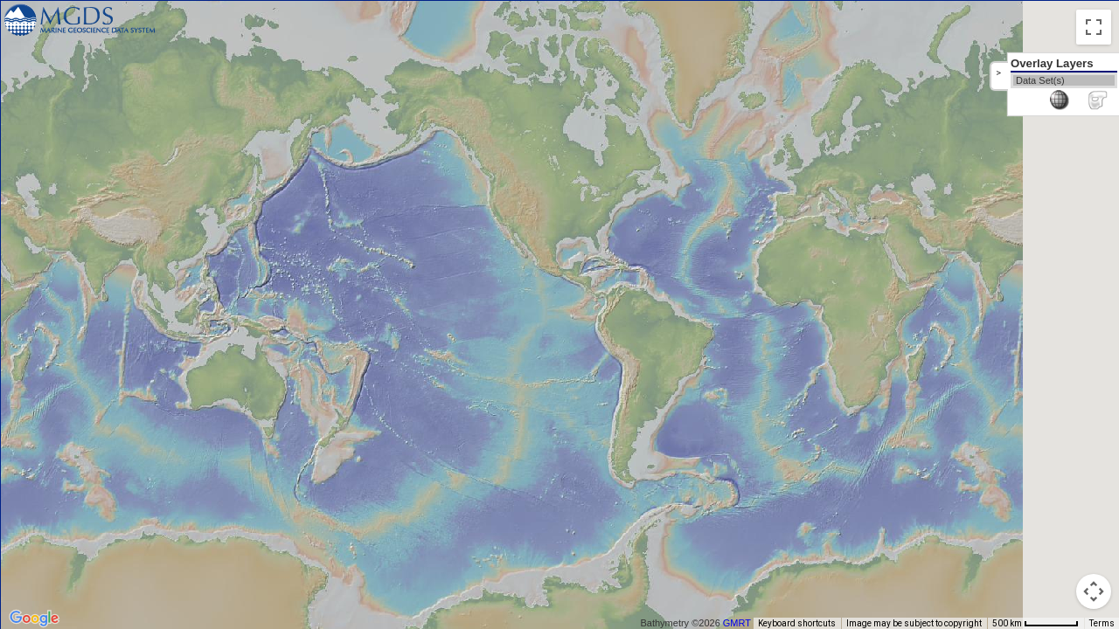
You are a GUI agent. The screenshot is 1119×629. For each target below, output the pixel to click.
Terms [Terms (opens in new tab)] (1102, 623)
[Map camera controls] (1093, 591)
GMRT (744, 623)
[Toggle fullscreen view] (1093, 27)
